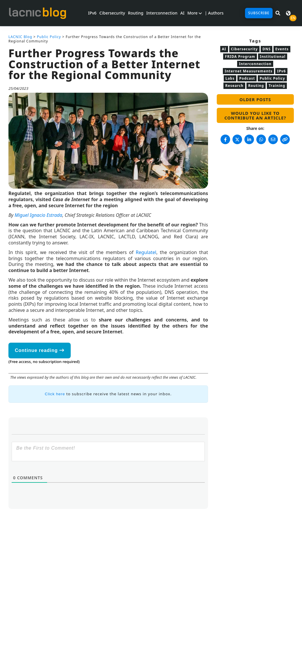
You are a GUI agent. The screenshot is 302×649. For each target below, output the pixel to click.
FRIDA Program (240, 56)
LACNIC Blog (20, 36)
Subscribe (258, 12)
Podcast (247, 78)
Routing (135, 13)
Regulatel (146, 252)
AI (182, 13)
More (194, 13)
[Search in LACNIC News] (278, 13)
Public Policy (49, 36)
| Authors (214, 13)
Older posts (255, 99)
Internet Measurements (248, 71)
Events (282, 49)
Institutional (272, 56)
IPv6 (92, 13)
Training (277, 85)
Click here (55, 394)
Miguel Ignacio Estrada (38, 215)
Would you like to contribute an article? (255, 115)
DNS (266, 49)
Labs (230, 78)
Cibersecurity (112, 13)
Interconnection (161, 13)
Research (234, 85)
